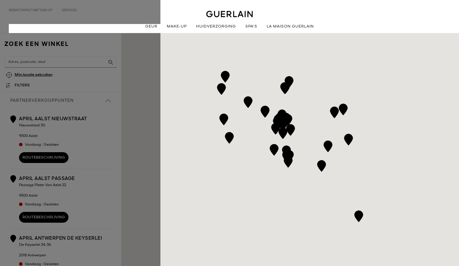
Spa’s (251, 26)
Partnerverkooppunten (60, 101)
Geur (151, 26)
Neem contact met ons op (30, 10)
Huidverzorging (216, 26)
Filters (22, 85)
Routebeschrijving (44, 157)
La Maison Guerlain (290, 26)
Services (69, 10)
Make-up (177, 26)
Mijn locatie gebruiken (33, 75)
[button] (274, 149)
